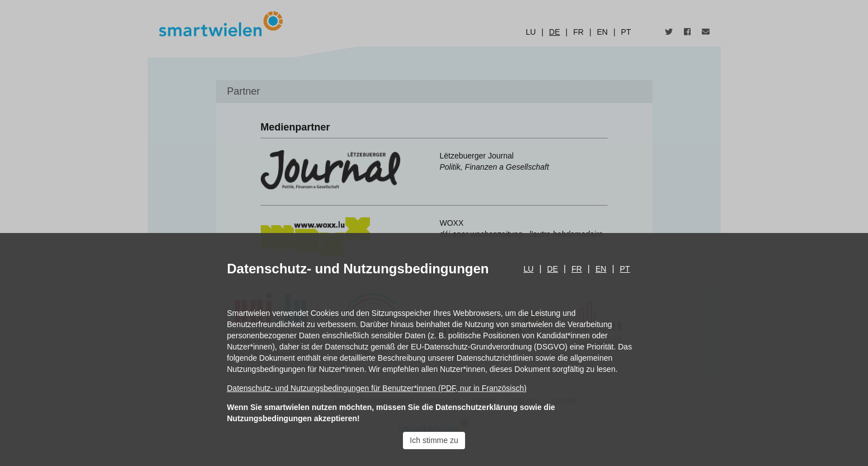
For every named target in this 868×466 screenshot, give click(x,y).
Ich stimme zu (434, 440)
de (552, 268)
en (600, 268)
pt (625, 268)
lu (529, 268)
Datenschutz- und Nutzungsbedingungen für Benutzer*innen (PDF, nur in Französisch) (377, 388)
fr (576, 268)
